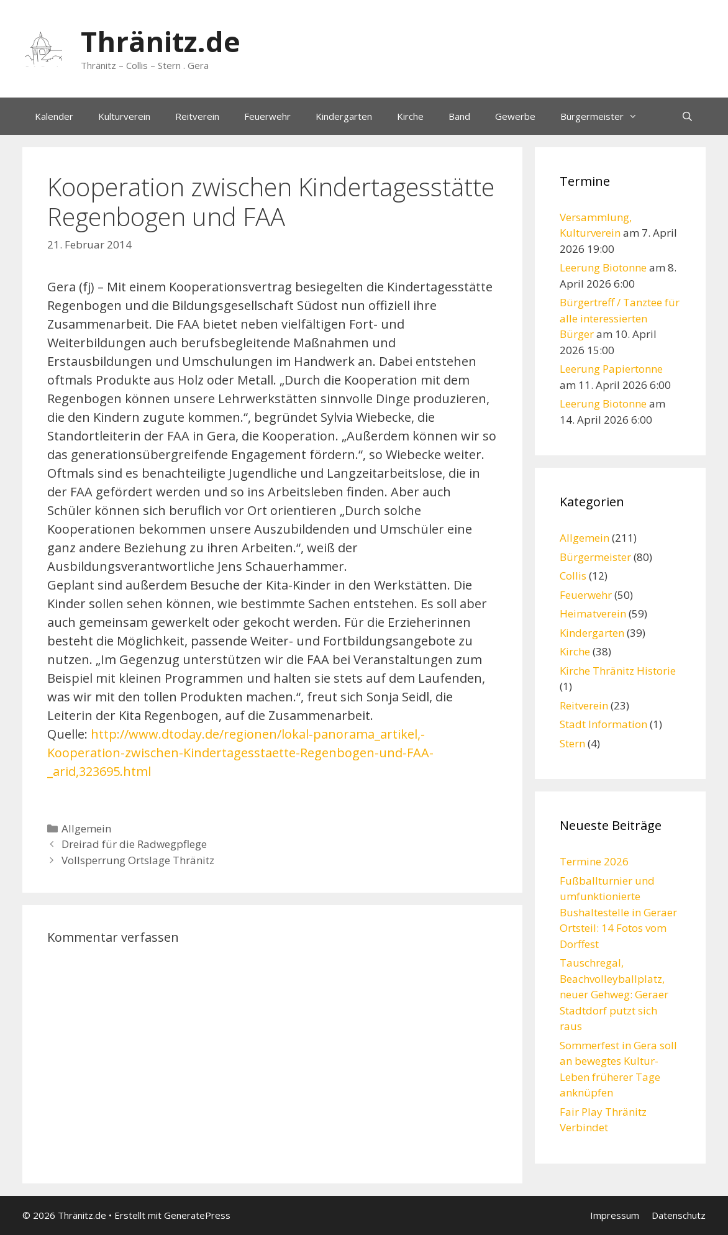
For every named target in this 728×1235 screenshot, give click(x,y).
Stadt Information (603, 724)
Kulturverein (124, 116)
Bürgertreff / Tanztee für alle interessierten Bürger (620, 318)
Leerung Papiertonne (611, 369)
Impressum (614, 1215)
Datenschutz (679, 1215)
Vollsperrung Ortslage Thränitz (137, 860)
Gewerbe (515, 116)
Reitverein (197, 116)
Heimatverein (593, 613)
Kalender (54, 116)
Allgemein (86, 828)
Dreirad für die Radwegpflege (134, 844)
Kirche (410, 116)
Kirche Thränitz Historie (618, 670)
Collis (573, 575)
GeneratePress (197, 1215)
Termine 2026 (594, 861)
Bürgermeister (605, 116)
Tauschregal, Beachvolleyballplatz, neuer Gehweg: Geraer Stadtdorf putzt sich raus (614, 994)
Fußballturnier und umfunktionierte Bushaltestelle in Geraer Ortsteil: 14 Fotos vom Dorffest (618, 912)
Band (459, 116)
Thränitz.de (160, 41)
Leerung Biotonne (603, 267)
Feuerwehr (267, 116)
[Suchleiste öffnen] (687, 116)
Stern (572, 743)
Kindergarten (344, 116)
